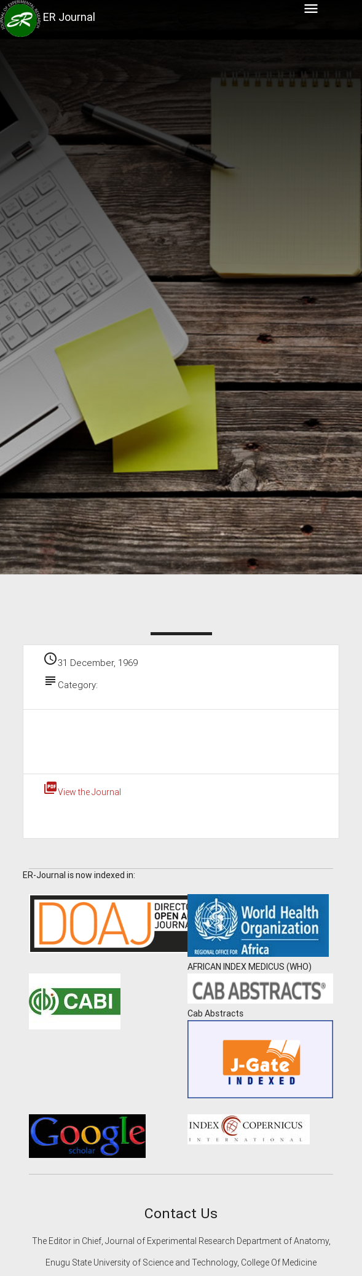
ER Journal (69, 17)
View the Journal (82, 792)
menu (311, 8)
